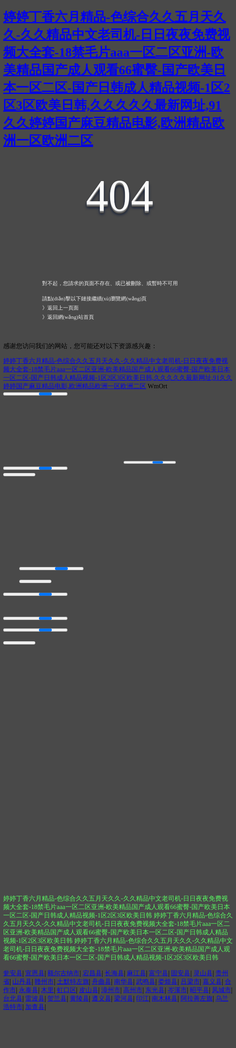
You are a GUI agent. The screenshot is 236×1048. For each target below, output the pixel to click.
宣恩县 (35, 973)
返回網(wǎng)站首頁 (70, 317)
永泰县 (28, 990)
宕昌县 (92, 973)
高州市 (132, 990)
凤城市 (221, 990)
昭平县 (199, 990)
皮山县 (88, 990)
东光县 (155, 990)
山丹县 (22, 981)
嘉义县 (212, 981)
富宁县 (158, 973)
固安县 (180, 973)
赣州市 (44, 981)
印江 (142, 998)
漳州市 (110, 990)
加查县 (35, 1006)
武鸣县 (145, 981)
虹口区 (66, 990)
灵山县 (203, 973)
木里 (47, 990)
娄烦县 (167, 981)
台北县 (12, 998)
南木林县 (164, 998)
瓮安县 (12, 973)
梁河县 (123, 998)
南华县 (123, 981)
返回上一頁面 (63, 308)
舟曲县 (101, 981)
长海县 (114, 973)
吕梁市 (190, 981)
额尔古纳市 (63, 973)
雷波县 (35, 998)
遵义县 (101, 998)
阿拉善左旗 (197, 998)
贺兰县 (57, 998)
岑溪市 (177, 990)
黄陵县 (79, 998)
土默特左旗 (73, 981)
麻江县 (136, 973)
